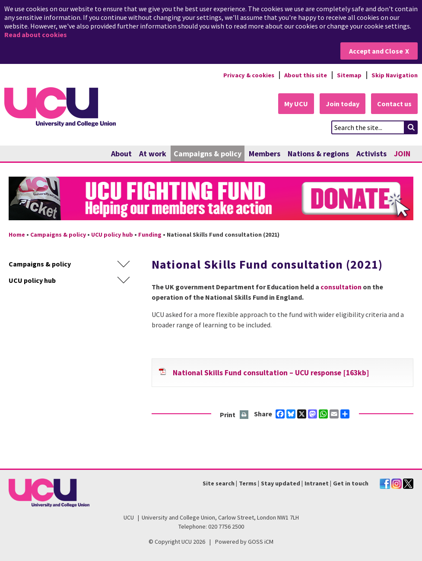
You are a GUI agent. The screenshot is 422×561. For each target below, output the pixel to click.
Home (17, 234)
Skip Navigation (394, 75)
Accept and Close (376, 51)
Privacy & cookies (248, 75)
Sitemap (349, 75)
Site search (219, 483)
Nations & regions (318, 153)
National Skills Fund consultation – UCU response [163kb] (271, 372)
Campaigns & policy (207, 153)
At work (152, 153)
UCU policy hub (112, 234)
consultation (341, 286)
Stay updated (280, 483)
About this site (305, 75)
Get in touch (350, 483)
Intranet (317, 483)
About (121, 153)
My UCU (296, 103)
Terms (248, 483)
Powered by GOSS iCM (244, 541)
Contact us (394, 103)
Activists (371, 153)
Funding (150, 234)
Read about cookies (35, 34)
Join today (342, 103)
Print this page (244, 415)
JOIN (402, 153)
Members (264, 153)
